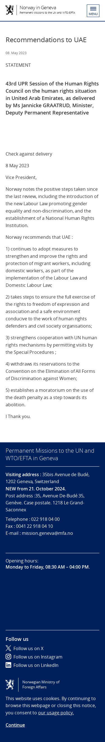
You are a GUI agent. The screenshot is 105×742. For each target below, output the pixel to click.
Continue (15, 725)
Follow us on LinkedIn (32, 665)
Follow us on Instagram (34, 657)
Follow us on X (24, 648)
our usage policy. (56, 713)
